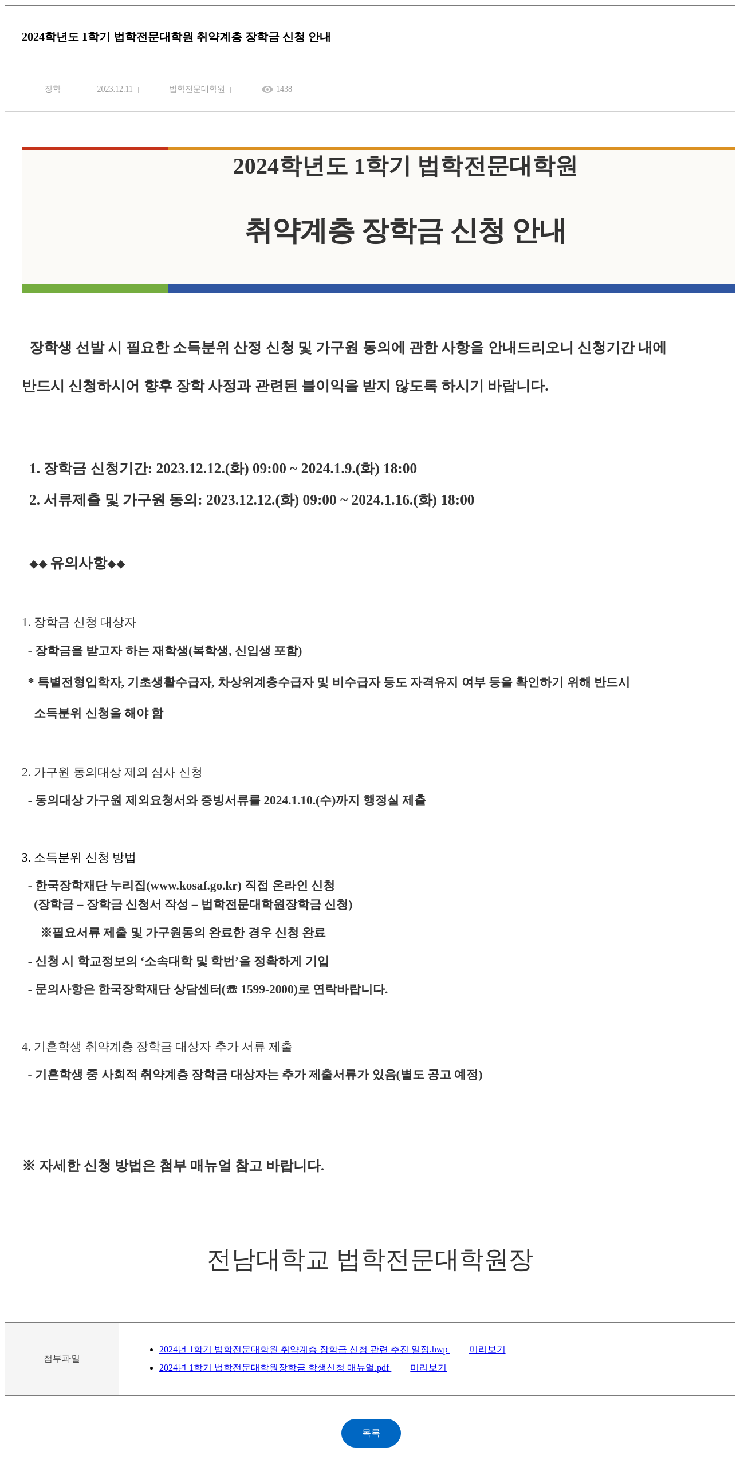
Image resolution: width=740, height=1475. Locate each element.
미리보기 (487, 1349)
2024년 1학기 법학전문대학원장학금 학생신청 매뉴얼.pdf (275, 1367)
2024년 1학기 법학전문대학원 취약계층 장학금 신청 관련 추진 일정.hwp (304, 1349)
